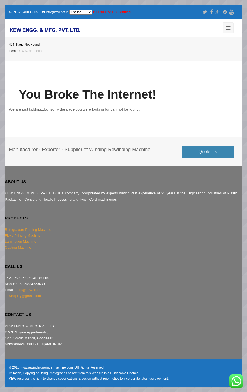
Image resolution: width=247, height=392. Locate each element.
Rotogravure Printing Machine (28, 230)
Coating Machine (18, 247)
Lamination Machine (20, 241)
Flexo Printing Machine (22, 236)
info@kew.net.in (57, 12)
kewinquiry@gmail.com (23, 296)
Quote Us (208, 151)
